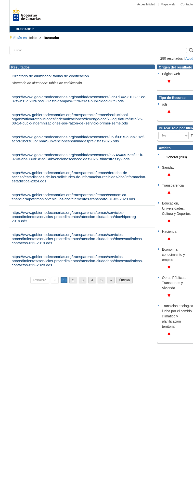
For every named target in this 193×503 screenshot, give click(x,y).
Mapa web (168, 4)
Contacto (186, 4)
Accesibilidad (146, 4)
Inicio (33, 38)
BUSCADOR (25, 29)
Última (124, 280)
